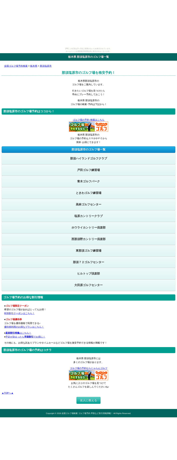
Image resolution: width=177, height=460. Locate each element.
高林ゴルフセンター (88, 204)
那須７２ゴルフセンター (88, 262)
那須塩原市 (46, 66)
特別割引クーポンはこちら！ (19, 313)
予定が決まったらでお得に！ (25, 336)
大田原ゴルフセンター (88, 285)
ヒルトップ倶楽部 (88, 273)
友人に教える (88, 400)
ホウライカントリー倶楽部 (88, 227)
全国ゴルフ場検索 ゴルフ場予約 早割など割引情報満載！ (87, 413)
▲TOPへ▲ (7, 393)
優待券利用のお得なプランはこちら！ (24, 327)
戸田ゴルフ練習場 (88, 170)
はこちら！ (18, 333)
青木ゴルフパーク (88, 181)
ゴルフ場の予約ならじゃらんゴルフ (88, 368)
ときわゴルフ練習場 (88, 193)
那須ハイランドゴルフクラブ (88, 158)
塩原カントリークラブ (88, 216)
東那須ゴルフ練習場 (88, 250)
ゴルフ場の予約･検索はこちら (88, 119)
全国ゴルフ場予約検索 (16, 66)
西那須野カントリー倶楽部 (88, 239)
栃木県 (33, 66)
